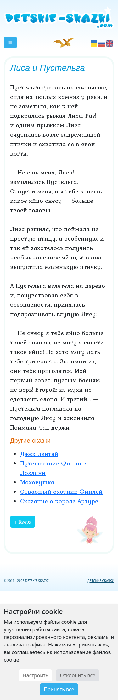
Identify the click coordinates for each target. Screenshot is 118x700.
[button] (10, 42)
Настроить (35, 675)
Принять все (59, 689)
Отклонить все (78, 675)
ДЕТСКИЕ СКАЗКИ (100, 580)
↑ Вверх (22, 522)
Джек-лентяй (39, 453)
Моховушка (37, 482)
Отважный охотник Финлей (61, 491)
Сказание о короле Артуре (59, 501)
